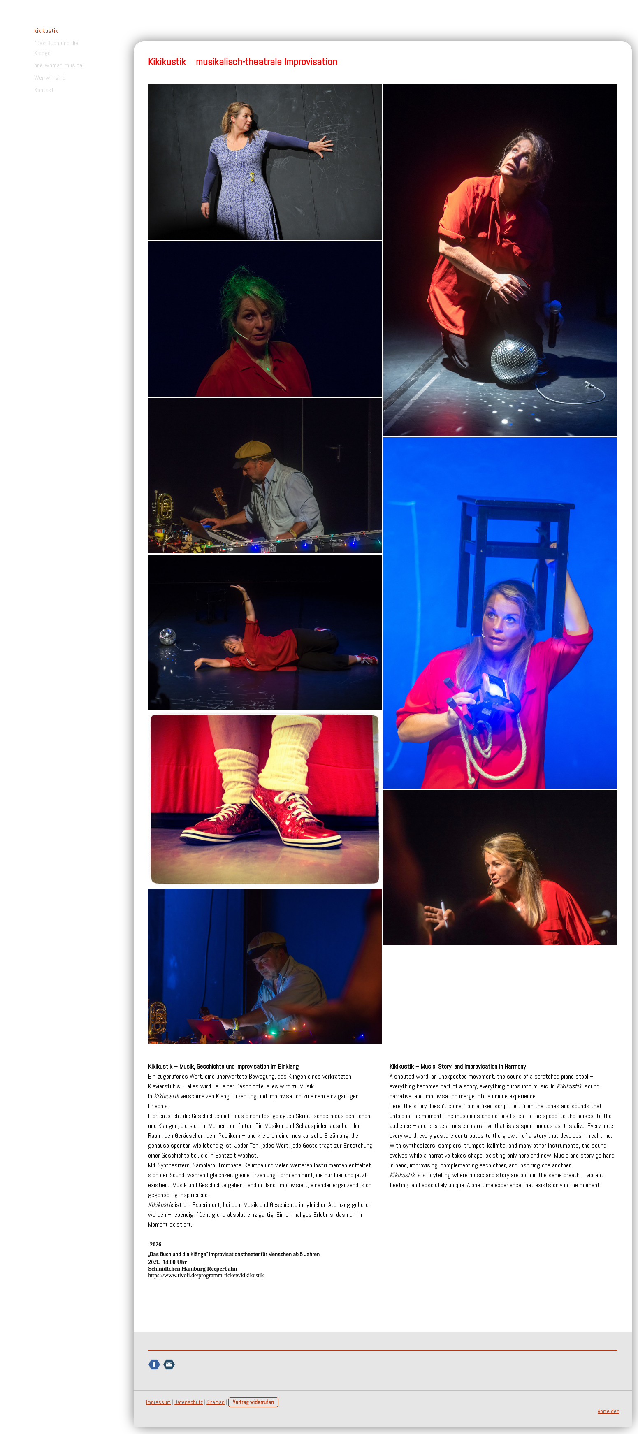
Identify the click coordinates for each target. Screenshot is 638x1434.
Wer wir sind (49, 77)
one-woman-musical (59, 65)
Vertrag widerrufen (253, 1400)
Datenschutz (188, 1400)
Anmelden (608, 1409)
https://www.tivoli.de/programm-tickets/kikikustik (206, 1275)
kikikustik (46, 30)
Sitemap (215, 1400)
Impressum (158, 1400)
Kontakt (44, 90)
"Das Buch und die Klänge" (56, 48)
